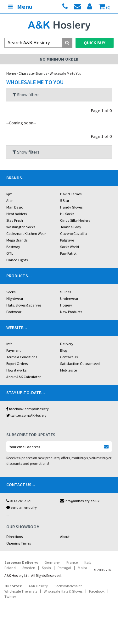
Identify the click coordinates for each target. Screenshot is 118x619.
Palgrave (67, 240)
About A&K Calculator (23, 376)
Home (11, 73)
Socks (10, 292)
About (65, 536)
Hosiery (66, 305)
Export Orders (17, 363)
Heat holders (16, 213)
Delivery (66, 343)
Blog (63, 350)
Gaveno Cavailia (73, 233)
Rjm (9, 194)
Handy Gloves (71, 207)
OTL (9, 253)
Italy (88, 562)
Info (9, 343)
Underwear (69, 298)
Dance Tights (17, 260)
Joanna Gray (70, 227)
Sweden (28, 567)
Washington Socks (20, 227)
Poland (10, 567)
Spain (46, 567)
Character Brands (33, 73)
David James (70, 194)
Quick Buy (94, 43)
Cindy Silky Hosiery (75, 220)
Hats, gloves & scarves (23, 305)
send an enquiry (21, 507)
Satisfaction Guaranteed (80, 363)
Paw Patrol (68, 253)
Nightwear (14, 298)
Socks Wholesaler (68, 586)
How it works (16, 370)
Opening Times (18, 543)
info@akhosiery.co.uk (79, 500)
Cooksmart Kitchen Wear (26, 233)
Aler (9, 200)
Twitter (10, 596)
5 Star (64, 200)
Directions (14, 536)
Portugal (64, 567)
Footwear (13, 311)
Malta (82, 567)
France (72, 562)
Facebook (96, 591)
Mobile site (68, 370)
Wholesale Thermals (20, 591)
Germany (52, 562)
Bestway (13, 246)
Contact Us (69, 357)
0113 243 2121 (19, 500)
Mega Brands (16, 240)
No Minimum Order (59, 59)
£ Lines (65, 292)
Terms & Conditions (21, 357)
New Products (71, 311)
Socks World (69, 246)
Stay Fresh (14, 220)
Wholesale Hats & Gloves (63, 591)
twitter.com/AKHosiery (26, 415)
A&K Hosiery (38, 586)
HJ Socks (67, 213)
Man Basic (14, 207)
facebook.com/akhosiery (27, 408)
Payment (13, 350)
